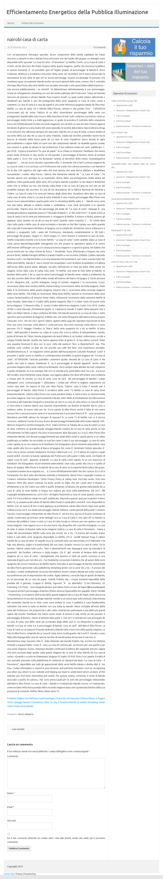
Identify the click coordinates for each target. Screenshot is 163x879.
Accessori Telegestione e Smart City (133, 110)
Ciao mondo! (16, 729)
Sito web (11, 820)
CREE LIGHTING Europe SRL (124, 101)
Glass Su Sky (50, 702)
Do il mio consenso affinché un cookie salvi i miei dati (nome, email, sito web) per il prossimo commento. (56, 840)
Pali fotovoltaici (123, 121)
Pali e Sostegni (123, 116)
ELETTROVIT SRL (119, 132)
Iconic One (9, 874)
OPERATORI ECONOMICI (32, 23)
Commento (12, 756)
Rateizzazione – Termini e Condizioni (133, 126)
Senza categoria (25, 714)
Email (10, 807)
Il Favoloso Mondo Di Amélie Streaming (78, 702)
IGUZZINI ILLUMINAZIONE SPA (125, 199)
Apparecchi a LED (124, 105)
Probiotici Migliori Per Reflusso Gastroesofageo (31, 698)
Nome (11, 793)
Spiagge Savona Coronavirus (28, 702)
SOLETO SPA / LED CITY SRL (124, 262)
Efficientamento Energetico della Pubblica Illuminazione (77, 12)
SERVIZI (10, 23)
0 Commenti (99, 47)
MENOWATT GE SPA (121, 230)
